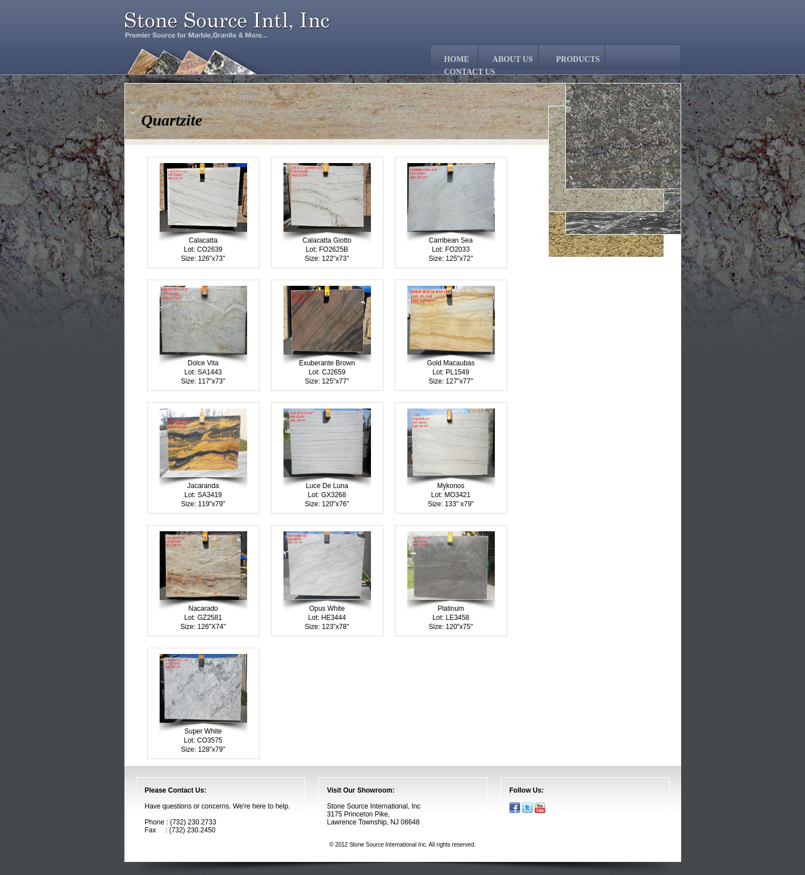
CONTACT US (469, 72)
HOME (456, 59)
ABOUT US (513, 59)
